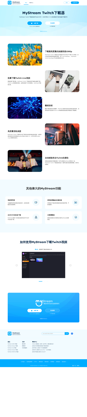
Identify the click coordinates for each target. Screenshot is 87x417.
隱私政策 (41, 361)
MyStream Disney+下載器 (13, 345)
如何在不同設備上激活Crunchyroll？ (39, 351)
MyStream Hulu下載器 (12, 347)
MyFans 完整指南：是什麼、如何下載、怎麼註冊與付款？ (43, 343)
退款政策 (64, 361)
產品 (26, 2)
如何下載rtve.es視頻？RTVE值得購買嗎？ (40, 347)
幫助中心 (31, 2)
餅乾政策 (47, 361)
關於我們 (23, 343)
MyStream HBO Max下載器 (13, 351)
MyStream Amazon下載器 (13, 349)
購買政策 (58, 361)
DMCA (35, 361)
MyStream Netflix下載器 (12, 343)
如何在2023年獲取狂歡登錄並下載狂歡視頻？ (40, 345)
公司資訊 (23, 361)
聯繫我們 (23, 345)
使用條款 (52, 361)
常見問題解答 (24, 347)
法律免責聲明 (29, 361)
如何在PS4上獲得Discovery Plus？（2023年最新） (42, 349)
